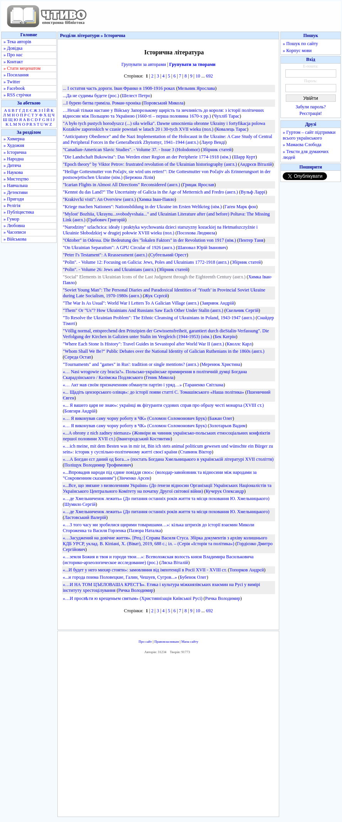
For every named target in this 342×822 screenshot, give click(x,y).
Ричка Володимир (135, 590)
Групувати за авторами (143, 64)
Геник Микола (160, 377)
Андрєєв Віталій (256, 164)
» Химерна (14, 138)
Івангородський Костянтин (144, 438)
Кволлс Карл (239, 344)
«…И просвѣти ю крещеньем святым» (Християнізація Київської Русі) (133, 598)
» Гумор (11, 219)
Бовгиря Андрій (80, 411)
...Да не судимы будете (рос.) (91, 95)
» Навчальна (15, 185)
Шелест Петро (136, 95)
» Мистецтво (15, 179)
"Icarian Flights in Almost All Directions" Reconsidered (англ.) (121, 184)
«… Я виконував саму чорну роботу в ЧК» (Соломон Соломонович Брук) (135, 418)
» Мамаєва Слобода (302, 144)
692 (209, 76)
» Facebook (14, 88)
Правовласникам (166, 641)
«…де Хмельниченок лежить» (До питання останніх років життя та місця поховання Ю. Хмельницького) (166, 498)
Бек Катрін (225, 336)
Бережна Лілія (139, 177)
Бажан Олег (221, 418)
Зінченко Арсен (134, 478)
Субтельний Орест (168, 255)
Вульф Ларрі (253, 192)
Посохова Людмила (196, 233)
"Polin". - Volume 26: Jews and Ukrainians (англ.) (109, 269)
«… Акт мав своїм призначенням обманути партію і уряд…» (122, 384)
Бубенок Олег (193, 577)
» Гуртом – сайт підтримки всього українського (309, 135)
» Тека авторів (17, 41)
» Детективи (15, 192)
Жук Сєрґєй (156, 295)
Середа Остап (77, 357)
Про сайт (145, 641)
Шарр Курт (244, 157)
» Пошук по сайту (300, 43)
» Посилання (15, 74)
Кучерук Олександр (225, 491)
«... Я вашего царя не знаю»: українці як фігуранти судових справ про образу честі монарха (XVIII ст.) (163, 405)
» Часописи (14, 232)
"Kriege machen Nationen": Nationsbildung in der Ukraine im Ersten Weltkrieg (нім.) (142, 206)
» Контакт (13, 61)
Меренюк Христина (220, 364)
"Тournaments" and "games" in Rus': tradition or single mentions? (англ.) (131, 364)
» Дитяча (12, 165)
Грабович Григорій (106, 219)
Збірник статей (217, 149)
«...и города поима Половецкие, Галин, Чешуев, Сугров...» (120, 577)
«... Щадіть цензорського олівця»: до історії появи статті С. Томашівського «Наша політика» (153, 392)
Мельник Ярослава (196, 88)
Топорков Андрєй (247, 570)
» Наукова (13, 172)
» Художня (13, 145)
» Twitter (11, 81)
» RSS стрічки (17, 95)
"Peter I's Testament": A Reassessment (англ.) (105, 255)
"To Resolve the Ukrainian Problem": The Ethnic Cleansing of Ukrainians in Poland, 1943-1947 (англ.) (159, 317)
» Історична (15, 152)
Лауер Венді (213, 142)
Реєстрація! (311, 113)
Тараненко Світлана (203, 384)
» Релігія (11, 205)
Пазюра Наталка (145, 530)
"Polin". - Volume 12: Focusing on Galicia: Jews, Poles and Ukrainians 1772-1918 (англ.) (146, 262)
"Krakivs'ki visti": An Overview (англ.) (99, 199)
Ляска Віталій (174, 562)
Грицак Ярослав (198, 184)
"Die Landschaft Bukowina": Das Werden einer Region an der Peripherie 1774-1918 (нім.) (147, 157)
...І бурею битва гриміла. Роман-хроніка (102, 103)
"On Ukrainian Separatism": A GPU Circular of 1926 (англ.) (119, 247)
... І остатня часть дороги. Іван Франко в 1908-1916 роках (119, 88)
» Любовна (14, 225)
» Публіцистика (18, 212)
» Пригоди (13, 199)
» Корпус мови (297, 50)
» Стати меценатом (21, 68)
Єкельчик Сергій (242, 310)
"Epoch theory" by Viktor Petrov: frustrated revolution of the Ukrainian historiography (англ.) (150, 164)
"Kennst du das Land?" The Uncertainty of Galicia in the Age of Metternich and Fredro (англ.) (150, 192)
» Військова (15, 239)
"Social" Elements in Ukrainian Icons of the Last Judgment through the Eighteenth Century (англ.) (154, 277)
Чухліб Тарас (227, 116)
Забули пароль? (311, 106)
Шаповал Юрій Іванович (202, 247)
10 (198, 76)
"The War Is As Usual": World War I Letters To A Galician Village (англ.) (131, 303)
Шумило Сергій (80, 504)
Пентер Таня (251, 240)
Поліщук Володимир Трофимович (97, 465)
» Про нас (13, 54)
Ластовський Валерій (85, 517)
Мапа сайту (189, 641)
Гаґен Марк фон (240, 206)
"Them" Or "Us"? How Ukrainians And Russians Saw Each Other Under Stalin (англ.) (143, 310)
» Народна (13, 159)
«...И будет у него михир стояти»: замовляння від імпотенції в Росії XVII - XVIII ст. (145, 570)
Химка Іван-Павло (156, 199)
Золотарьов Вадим (228, 425)
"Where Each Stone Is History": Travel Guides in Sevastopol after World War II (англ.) (143, 344)
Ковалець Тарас (231, 129)
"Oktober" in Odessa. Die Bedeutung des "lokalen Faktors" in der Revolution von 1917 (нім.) (149, 240)
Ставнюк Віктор (196, 452)
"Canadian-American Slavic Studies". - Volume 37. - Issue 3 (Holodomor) (131, 149)
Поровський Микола (163, 103)
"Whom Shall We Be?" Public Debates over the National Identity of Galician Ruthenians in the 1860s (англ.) (164, 351)
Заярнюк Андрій (218, 303)
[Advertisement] (171, 737)
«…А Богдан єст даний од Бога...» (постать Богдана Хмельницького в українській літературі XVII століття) (168, 459)
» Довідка (12, 48)
